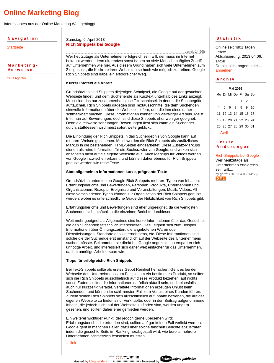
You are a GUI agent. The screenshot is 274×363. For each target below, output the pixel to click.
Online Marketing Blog (41, 13)
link (73, 343)
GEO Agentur (16, 78)
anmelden (224, 70)
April (224, 132)
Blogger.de (97, 361)
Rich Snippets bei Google (237, 155)
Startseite (15, 47)
